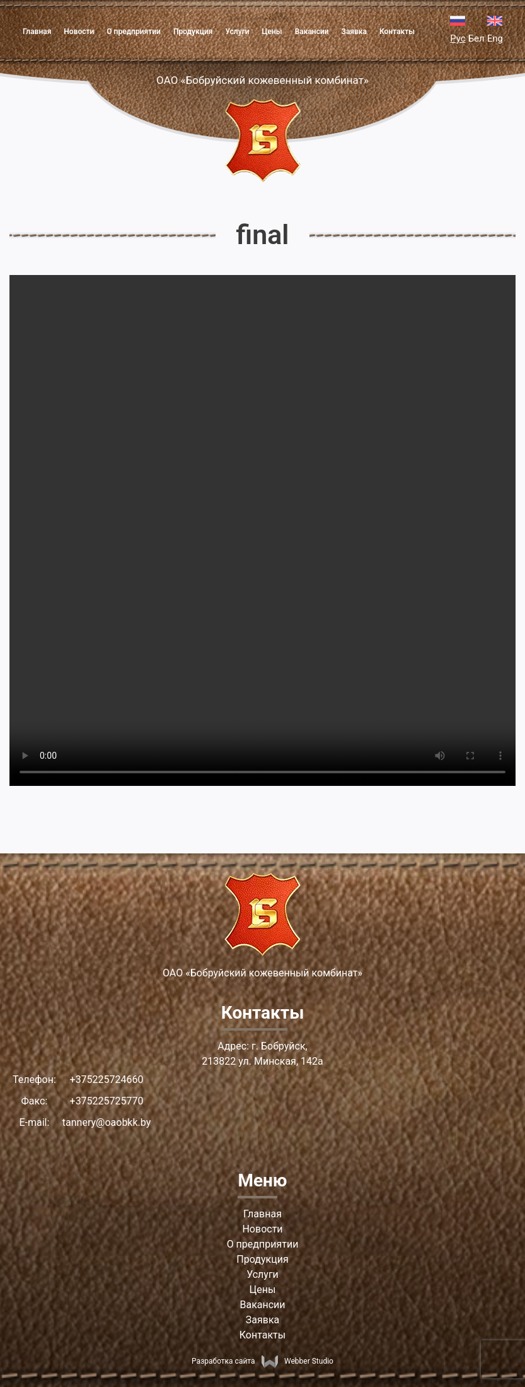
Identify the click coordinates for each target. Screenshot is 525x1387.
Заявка (354, 31)
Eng (495, 38)
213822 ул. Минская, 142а (262, 1061)
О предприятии (134, 31)
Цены (272, 31)
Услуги (237, 31)
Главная (37, 31)
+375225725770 (107, 1101)
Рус (457, 38)
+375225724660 (107, 1080)
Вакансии (312, 31)
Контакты (397, 31)
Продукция (193, 31)
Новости (79, 31)
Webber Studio (297, 1361)
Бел (476, 38)
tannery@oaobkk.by (106, 1122)
